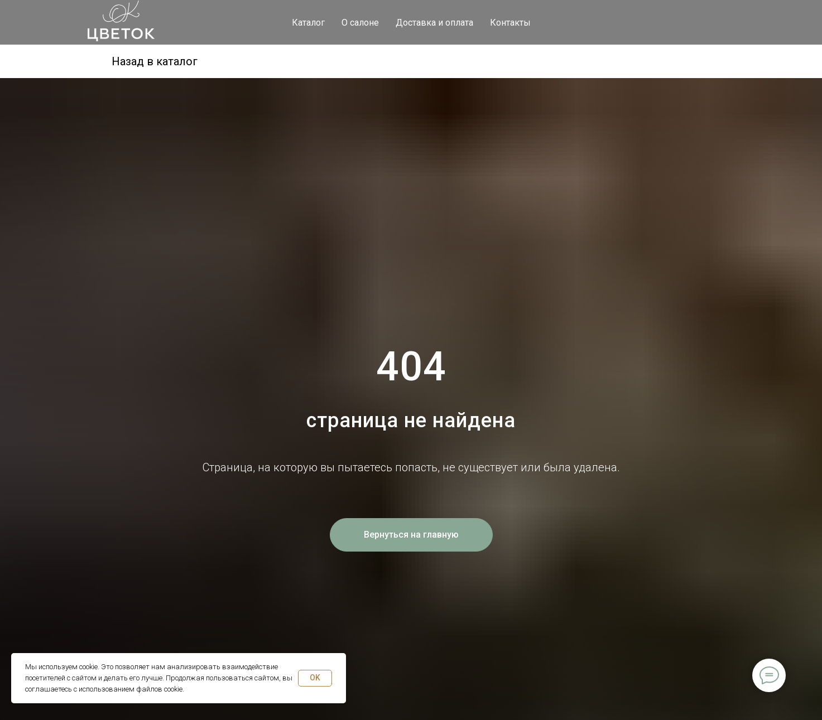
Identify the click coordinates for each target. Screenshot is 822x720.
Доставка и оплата (434, 22)
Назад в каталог (155, 61)
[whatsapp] (699, 22)
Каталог (308, 22)
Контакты (510, 22)
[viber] (723, 22)
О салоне (360, 22)
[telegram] (674, 22)
